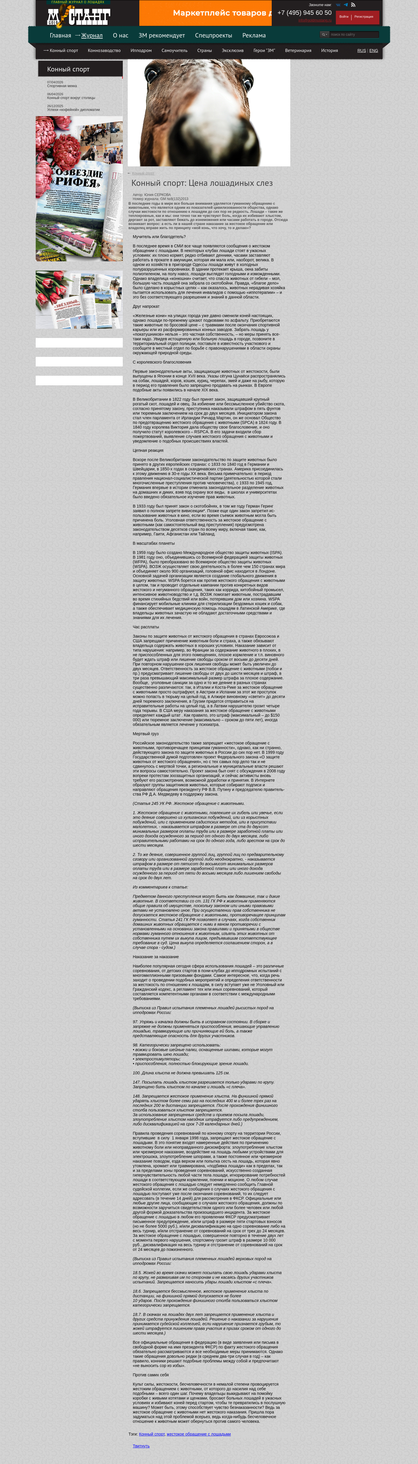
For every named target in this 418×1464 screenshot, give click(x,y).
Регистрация (363, 16)
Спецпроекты (213, 35)
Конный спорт (64, 50)
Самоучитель (175, 50)
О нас (121, 35)
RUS (361, 50)
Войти (344, 16)
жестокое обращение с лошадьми (199, 1434)
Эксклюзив (233, 50)
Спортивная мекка (62, 86)
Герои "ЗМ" (264, 50)
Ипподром (141, 50)
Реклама (254, 35)
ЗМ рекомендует (162, 35)
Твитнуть (141, 1446)
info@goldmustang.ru (314, 20)
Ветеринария (298, 50)
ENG (373, 50)
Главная (60, 35)
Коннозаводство (104, 50)
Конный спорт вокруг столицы (71, 98)
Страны (204, 50)
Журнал (92, 35)
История (329, 50)
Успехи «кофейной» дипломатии (73, 110)
